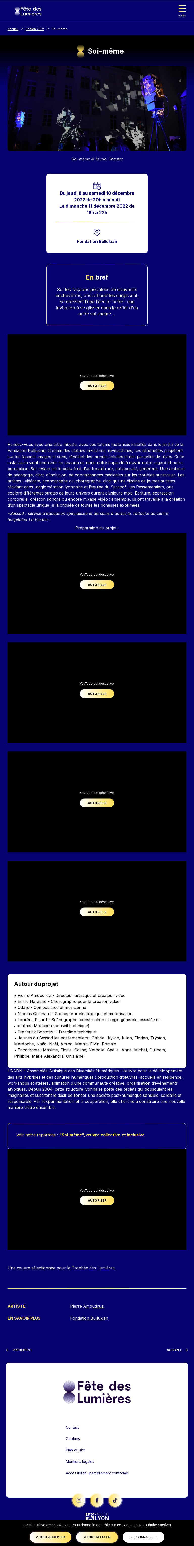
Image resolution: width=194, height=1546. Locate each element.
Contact (72, 1427)
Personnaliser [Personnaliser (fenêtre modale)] (143, 1537)
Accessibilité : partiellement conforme (97, 1473)
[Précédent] (19, 1350)
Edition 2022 (35, 29)
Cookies (73, 1439)
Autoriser (97, 386)
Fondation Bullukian (97, 241)
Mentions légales (80, 1461)
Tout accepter (50, 1537)
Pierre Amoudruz (87, 1306)
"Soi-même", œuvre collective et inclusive (102, 1135)
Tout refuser (97, 1537)
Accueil (13, 29)
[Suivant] (177, 1350)
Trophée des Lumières (93, 1268)
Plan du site (75, 1450)
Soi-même (59, 29)
